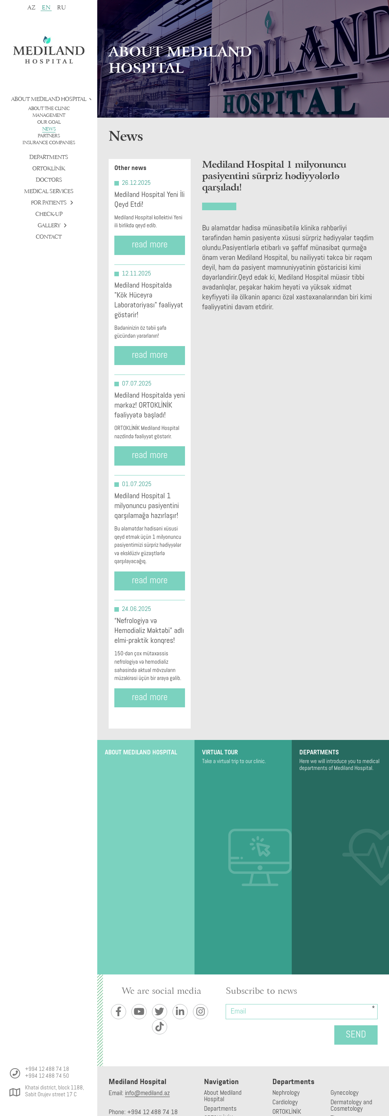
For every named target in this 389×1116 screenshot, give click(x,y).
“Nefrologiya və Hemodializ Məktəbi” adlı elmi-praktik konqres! (149, 631)
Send (356, 1035)
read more (150, 245)
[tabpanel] (243, 59)
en (46, 7)
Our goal (48, 122)
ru (61, 7)
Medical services (48, 191)
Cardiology (285, 1102)
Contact (49, 237)
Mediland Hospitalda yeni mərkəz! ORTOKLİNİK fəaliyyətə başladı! (149, 405)
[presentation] (258, 1033)
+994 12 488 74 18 (47, 1069)
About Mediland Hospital (50, 99)
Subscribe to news (261, 991)
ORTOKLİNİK (48, 168)
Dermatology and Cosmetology (351, 1105)
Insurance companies (48, 143)
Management (48, 115)
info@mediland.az (147, 1093)
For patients (50, 202)
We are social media (161, 991)
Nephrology (286, 1093)
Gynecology (344, 1093)
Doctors (49, 180)
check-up (48, 214)
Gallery (50, 225)
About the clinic (49, 108)
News (48, 129)
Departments (48, 157)
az (31, 7)
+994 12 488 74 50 (47, 1076)
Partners (49, 136)
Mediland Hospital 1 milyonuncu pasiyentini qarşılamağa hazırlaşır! (146, 506)
